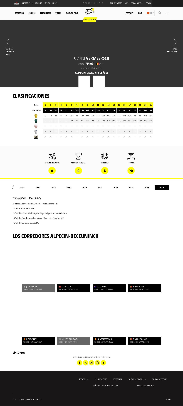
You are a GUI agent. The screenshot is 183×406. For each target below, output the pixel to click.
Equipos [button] (32, 13)
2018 (79, 187)
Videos (58, 13)
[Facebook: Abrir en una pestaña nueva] (83, 3)
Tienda (148, 3)
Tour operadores (116, 3)
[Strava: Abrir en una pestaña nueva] (102, 3)
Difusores (38, 3)
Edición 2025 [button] (45, 13)
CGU (14, 400)
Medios (47, 3)
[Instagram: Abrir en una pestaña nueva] (88, 3)
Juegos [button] (54, 3)
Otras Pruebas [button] (27, 3)
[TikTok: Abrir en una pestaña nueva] (91, 3)
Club (140, 13)
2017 (64, 187)
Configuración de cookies (30, 400)
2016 (48, 187)
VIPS (126, 3)
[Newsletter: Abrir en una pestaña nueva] (97, 3)
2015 (33, 187)
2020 (110, 187)
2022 (141, 187)
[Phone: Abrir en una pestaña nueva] (99, 3)
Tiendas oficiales (137, 3)
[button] (150, 13)
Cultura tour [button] (72, 13)
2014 (17, 187)
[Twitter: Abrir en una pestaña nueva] (86, 3)
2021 (126, 187)
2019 (95, 187)
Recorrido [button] (19, 13)
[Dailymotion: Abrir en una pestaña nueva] (94, 3)
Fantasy (129, 13)
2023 (157, 187)
